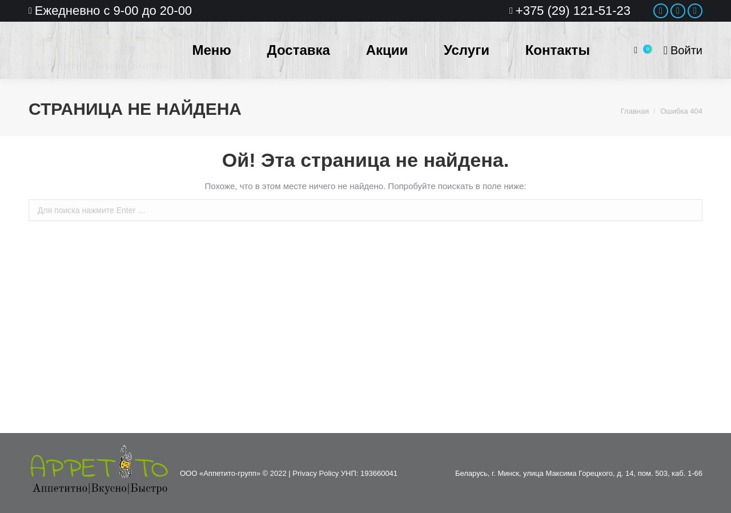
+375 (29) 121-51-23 (573, 10)
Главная (635, 111)
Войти (683, 50)
